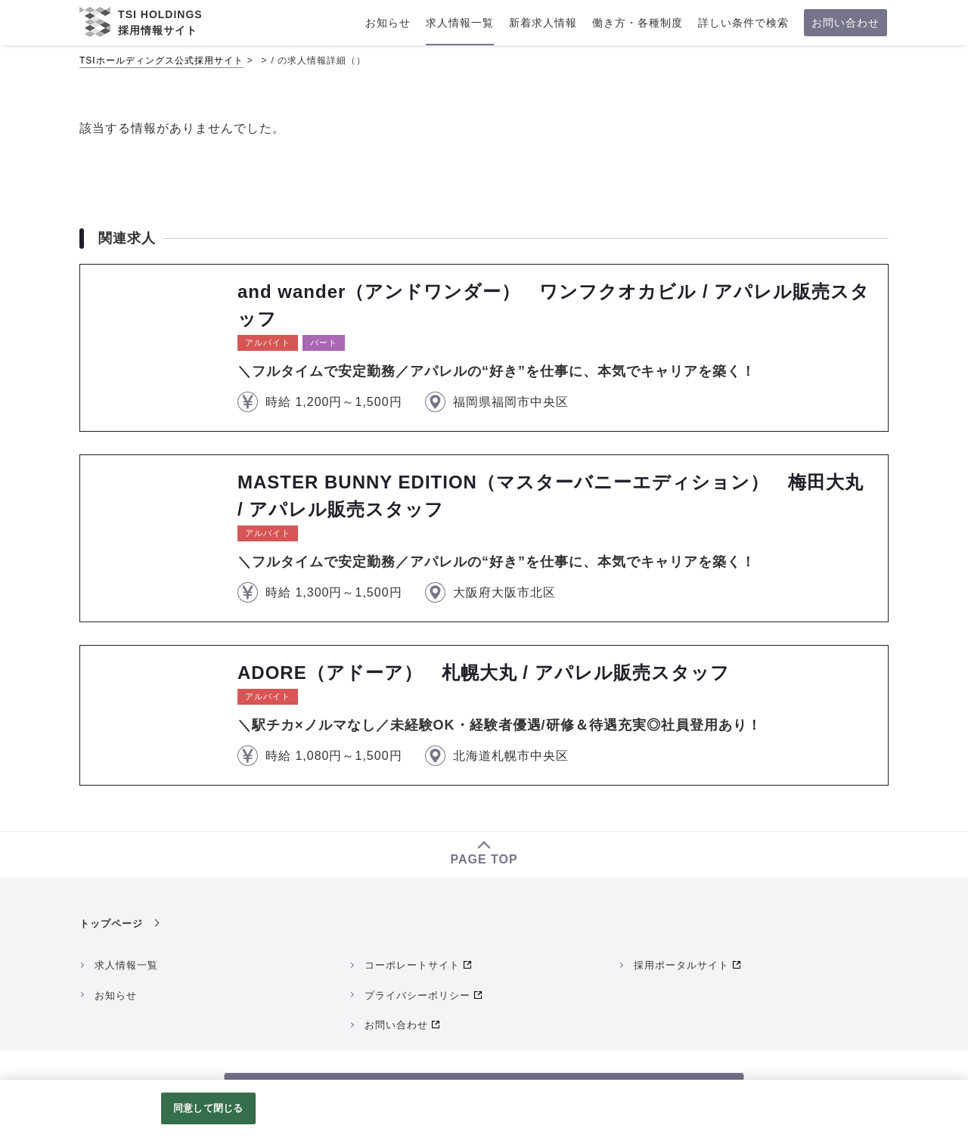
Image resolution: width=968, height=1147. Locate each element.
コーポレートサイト (412, 965)
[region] (484, 1113)
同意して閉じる (208, 1108)
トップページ (111, 923)
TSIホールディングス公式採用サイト (161, 60)
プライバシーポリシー (417, 995)
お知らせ (116, 995)
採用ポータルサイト (681, 965)
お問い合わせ (396, 1025)
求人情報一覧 (126, 965)
